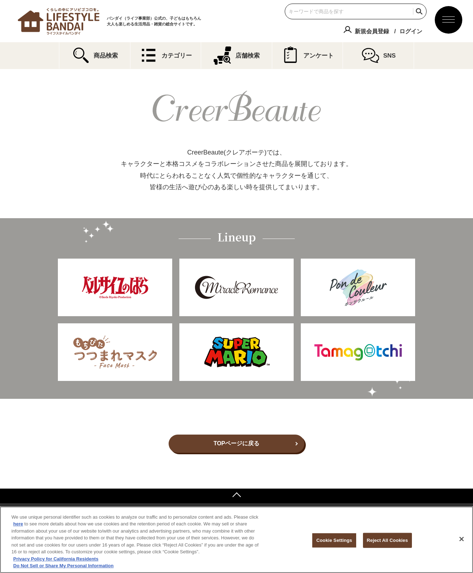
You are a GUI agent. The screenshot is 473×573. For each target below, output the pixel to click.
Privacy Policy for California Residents (55, 559)
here (18, 524)
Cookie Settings (334, 540)
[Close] (461, 539)
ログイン (410, 31)
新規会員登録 (372, 31)
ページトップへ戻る (236, 496)
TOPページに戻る (237, 443)
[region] (236, 539)
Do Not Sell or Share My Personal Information (63, 565)
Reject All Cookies (387, 540)
